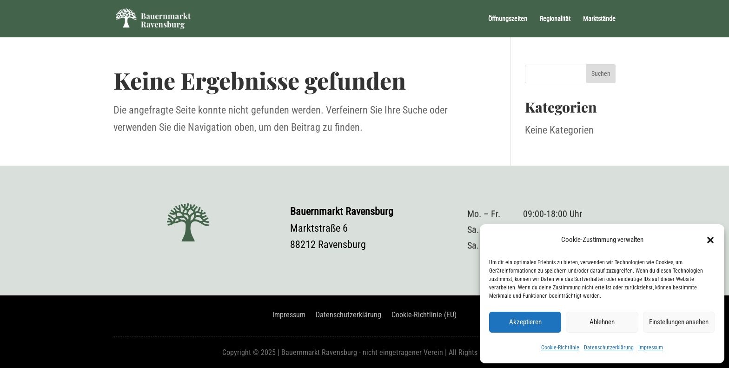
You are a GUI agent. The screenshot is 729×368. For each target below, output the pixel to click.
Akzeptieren (525, 322)
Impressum (650, 347)
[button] (710, 240)
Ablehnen (602, 322)
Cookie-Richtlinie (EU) (424, 315)
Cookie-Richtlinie (560, 347)
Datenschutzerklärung (609, 347)
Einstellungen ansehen (679, 322)
